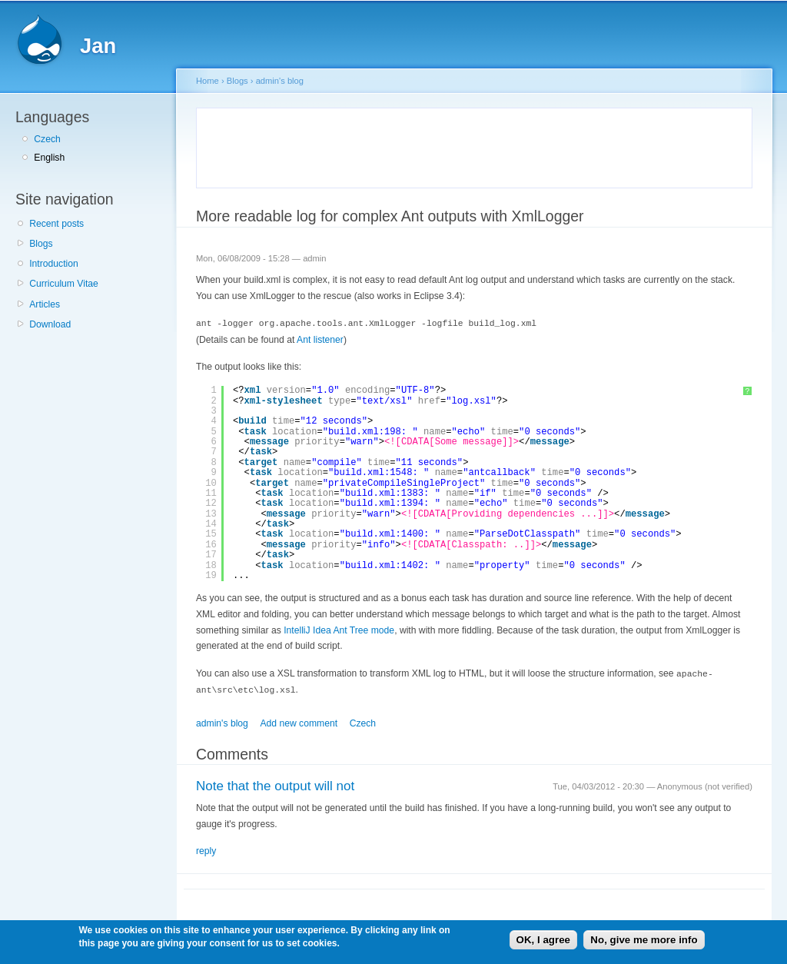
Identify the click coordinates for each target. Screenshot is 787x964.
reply (206, 848)
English (49, 157)
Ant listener (320, 339)
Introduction (53, 263)
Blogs (40, 243)
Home (207, 80)
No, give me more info (643, 940)
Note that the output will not (275, 783)
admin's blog (280, 80)
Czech (47, 139)
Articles (44, 304)
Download (50, 324)
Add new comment (298, 721)
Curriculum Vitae (63, 283)
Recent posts (56, 223)
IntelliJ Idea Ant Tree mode (339, 629)
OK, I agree (543, 940)
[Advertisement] (386, 145)
